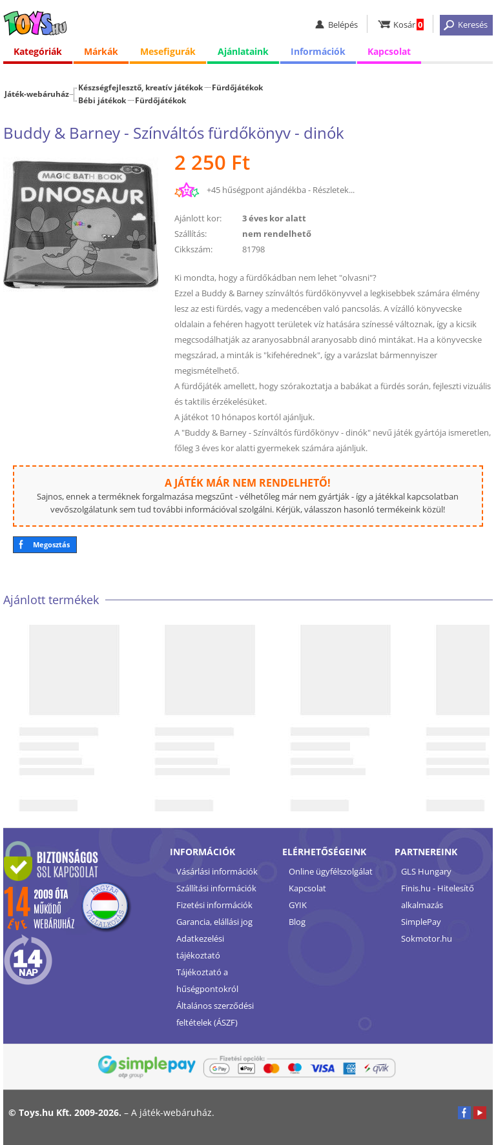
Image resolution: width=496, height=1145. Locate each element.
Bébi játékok (102, 100)
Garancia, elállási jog (214, 921)
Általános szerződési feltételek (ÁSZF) (215, 1014)
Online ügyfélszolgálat (331, 871)
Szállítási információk (216, 888)
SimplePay (421, 921)
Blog (297, 921)
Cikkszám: (193, 249)
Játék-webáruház (37, 93)
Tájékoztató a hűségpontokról (207, 980)
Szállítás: (190, 233)
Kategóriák (38, 51)
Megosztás (51, 544)
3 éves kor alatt (274, 218)
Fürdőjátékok (237, 87)
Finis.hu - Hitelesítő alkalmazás (437, 896)
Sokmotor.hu (426, 938)
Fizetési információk (214, 905)
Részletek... (334, 190)
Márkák (101, 51)
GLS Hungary (426, 871)
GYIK (298, 905)
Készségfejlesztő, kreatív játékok (140, 87)
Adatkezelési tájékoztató (200, 947)
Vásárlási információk (217, 871)
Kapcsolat (389, 51)
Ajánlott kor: (198, 218)
